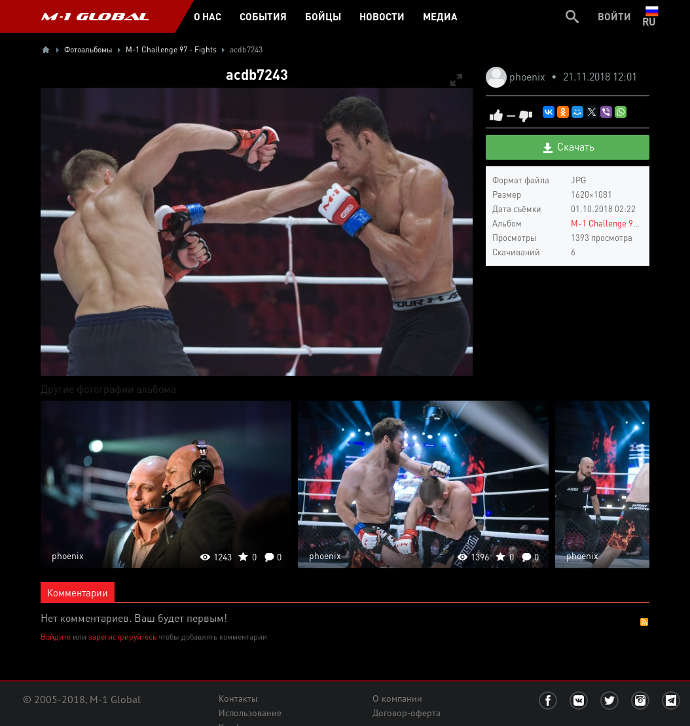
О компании (397, 698)
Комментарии (77, 592)
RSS (644, 622)
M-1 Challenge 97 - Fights (619, 222)
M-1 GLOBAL (95, 16)
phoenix (528, 76)
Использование (250, 713)
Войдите (56, 637)
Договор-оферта (406, 713)
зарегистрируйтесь (122, 637)
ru (651, 16)
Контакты (238, 698)
